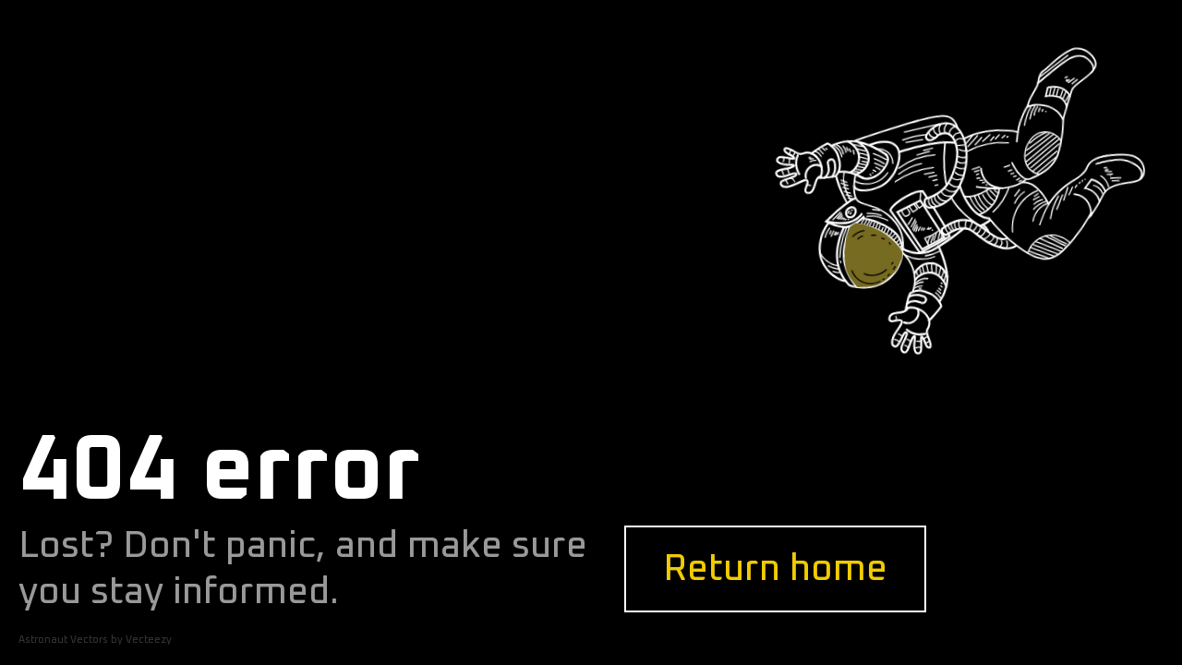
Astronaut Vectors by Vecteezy (95, 640)
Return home (775, 568)
